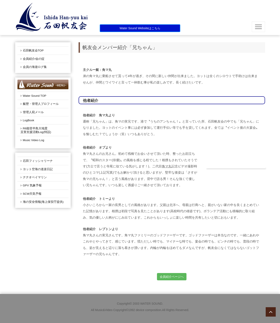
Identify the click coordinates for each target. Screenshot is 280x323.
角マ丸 (167, 166)
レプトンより (108, 229)
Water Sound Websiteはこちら (140, 28)
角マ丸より (107, 115)
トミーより (107, 198)
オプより (105, 147)
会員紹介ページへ (172, 276)
